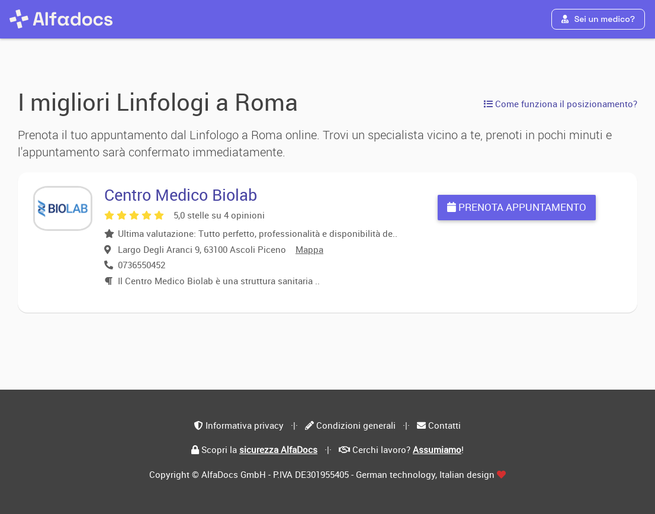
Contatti (444, 425)
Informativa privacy (245, 425)
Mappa (309, 249)
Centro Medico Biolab (180, 194)
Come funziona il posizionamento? (560, 104)
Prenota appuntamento (516, 207)
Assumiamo (437, 449)
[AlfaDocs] (61, 18)
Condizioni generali (356, 425)
